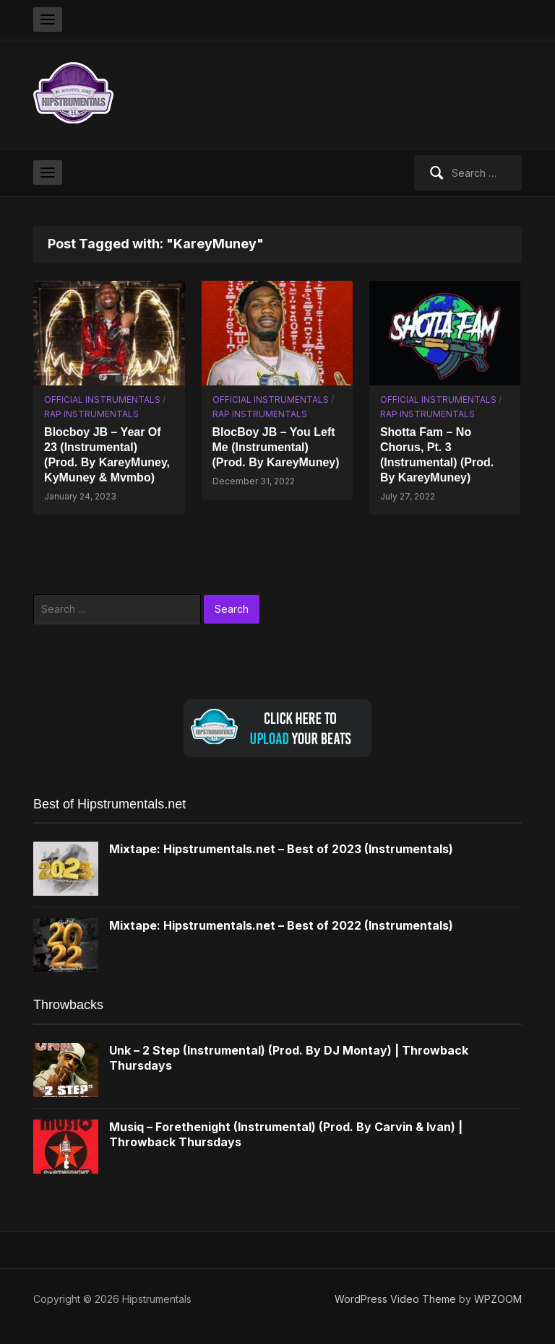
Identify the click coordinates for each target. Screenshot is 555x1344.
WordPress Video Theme (395, 1299)
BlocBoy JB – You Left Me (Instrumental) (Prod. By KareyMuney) (276, 447)
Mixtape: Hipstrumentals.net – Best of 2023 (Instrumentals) (281, 849)
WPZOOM (498, 1299)
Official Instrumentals (102, 399)
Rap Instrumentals (91, 414)
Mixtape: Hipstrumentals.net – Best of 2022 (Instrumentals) (281, 925)
